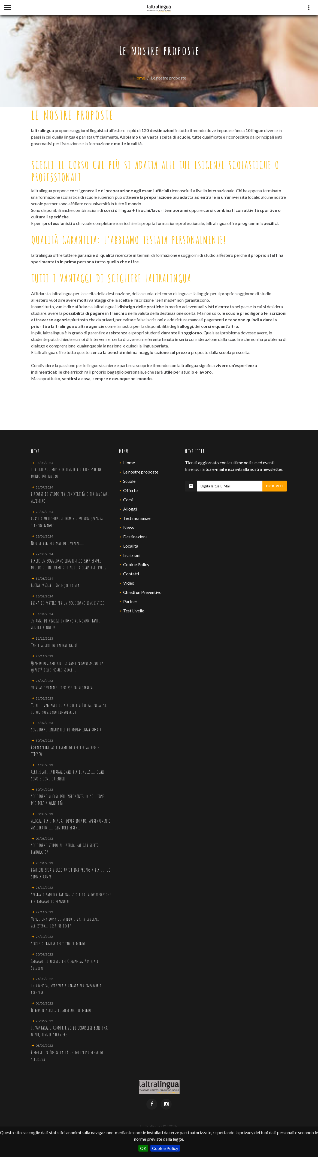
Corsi (128, 499)
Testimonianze (136, 518)
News (128, 527)
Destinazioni (135, 536)
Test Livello (133, 610)
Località (130, 545)
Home (139, 77)
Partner (130, 601)
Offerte (130, 490)
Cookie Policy (165, 1148)
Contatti (131, 573)
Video (128, 582)
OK (143, 1148)
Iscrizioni (131, 555)
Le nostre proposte (140, 471)
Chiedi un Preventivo (142, 592)
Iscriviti (274, 486)
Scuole (129, 481)
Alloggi (130, 508)
